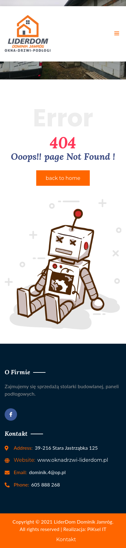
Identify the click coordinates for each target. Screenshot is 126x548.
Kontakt (66, 539)
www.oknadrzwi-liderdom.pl (61, 460)
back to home (63, 178)
